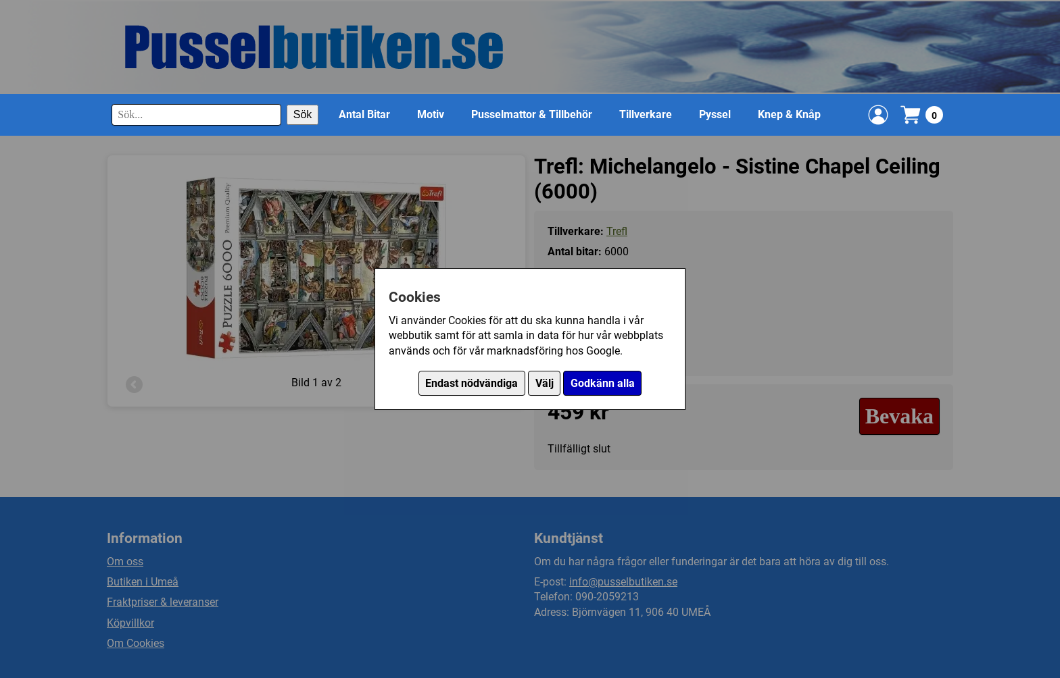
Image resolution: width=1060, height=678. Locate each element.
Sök (302, 114)
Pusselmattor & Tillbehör (531, 114)
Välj (544, 383)
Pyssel (715, 114)
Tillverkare (645, 114)
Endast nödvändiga (471, 383)
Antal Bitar (364, 114)
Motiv (430, 114)
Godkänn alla (603, 383)
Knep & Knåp (789, 114)
